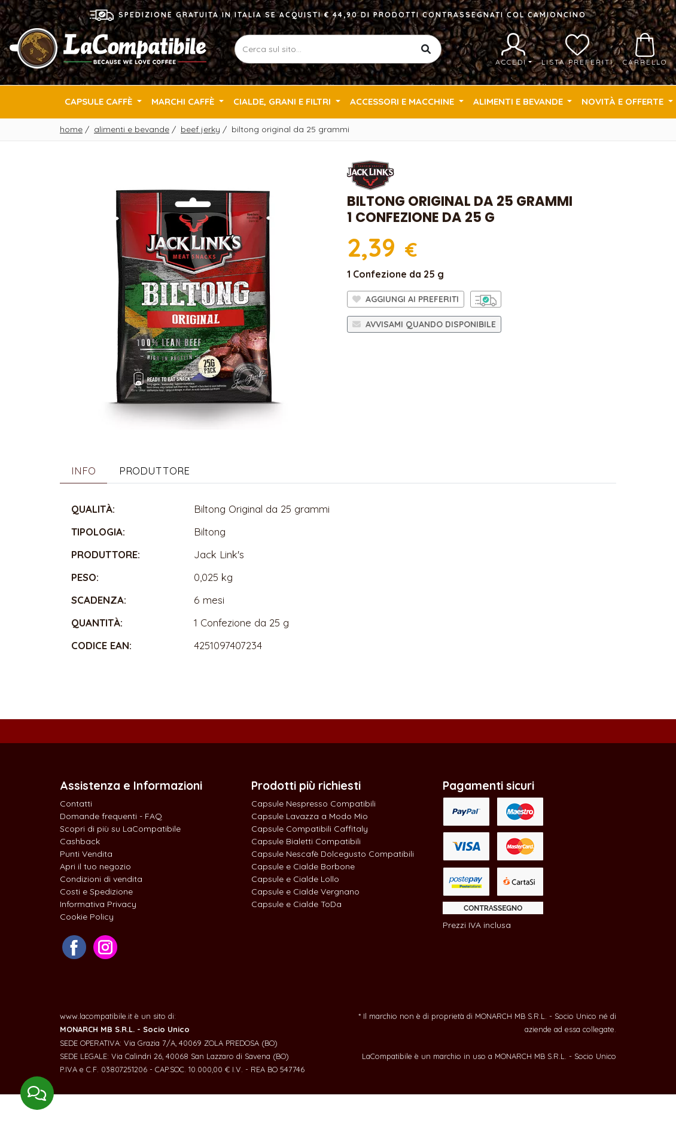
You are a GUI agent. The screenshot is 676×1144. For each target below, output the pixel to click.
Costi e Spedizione (96, 891)
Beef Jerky (200, 129)
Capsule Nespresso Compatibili (313, 803)
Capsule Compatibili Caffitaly (309, 828)
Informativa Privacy (98, 904)
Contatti (76, 803)
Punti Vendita (86, 853)
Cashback (80, 841)
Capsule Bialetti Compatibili (306, 841)
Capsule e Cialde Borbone (303, 866)
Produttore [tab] (154, 470)
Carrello (645, 49)
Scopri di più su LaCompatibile (120, 828)
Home (71, 129)
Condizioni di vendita (101, 879)
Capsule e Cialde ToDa (296, 904)
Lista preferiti (577, 49)
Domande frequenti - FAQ (111, 816)
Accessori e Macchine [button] (403, 101)
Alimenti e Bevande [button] (519, 101)
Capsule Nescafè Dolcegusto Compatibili (332, 853)
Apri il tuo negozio (95, 866)
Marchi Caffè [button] (184, 101)
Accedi (513, 49)
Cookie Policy (87, 916)
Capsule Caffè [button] (100, 101)
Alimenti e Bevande (131, 129)
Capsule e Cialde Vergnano (305, 891)
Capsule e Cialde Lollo (295, 879)
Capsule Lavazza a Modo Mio (309, 816)
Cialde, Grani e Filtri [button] (283, 101)
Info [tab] (83, 470)
